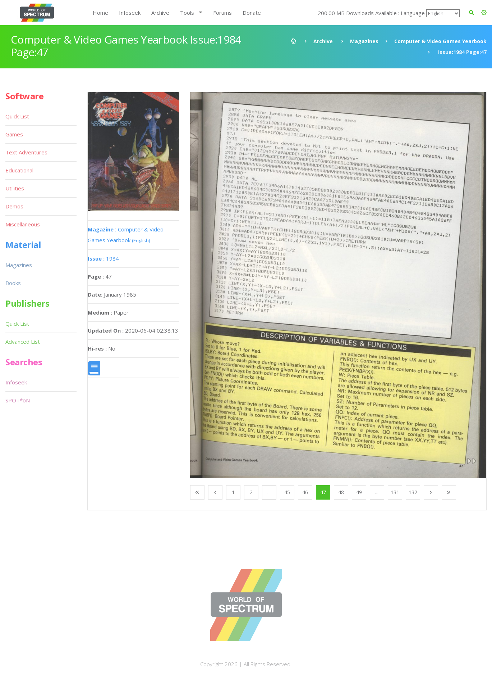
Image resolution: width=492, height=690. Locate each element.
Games (14, 134)
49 (359, 492)
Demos (14, 206)
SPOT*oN (17, 400)
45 (287, 492)
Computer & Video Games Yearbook (440, 41)
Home (100, 12)
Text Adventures (26, 152)
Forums (222, 12)
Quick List (17, 116)
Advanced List (22, 341)
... (269, 492)
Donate (252, 12)
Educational (19, 170)
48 (341, 492)
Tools (187, 12)
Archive (160, 12)
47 (323, 492)
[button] (484, 12)
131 (395, 492)
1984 (103, 258)
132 (413, 492)
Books (13, 283)
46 (305, 492)
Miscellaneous (22, 224)
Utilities (14, 188)
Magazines (364, 41)
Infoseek (130, 12)
